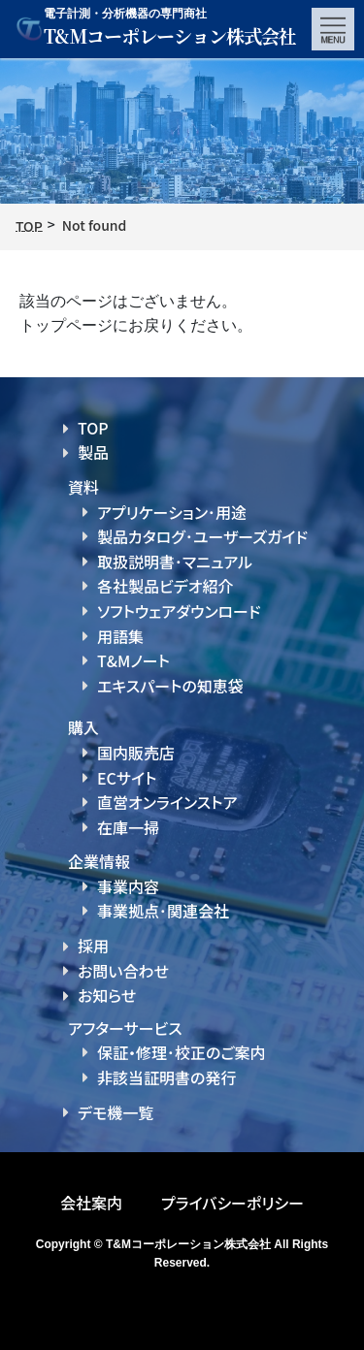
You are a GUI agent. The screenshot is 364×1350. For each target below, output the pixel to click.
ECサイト (126, 777)
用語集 (120, 636)
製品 (93, 452)
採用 (93, 945)
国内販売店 (136, 752)
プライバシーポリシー (232, 1202)
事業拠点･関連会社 (163, 910)
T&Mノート (133, 660)
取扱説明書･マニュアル (174, 561)
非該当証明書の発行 (166, 1077)
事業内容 (128, 886)
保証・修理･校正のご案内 (181, 1052)
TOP (93, 427)
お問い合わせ (123, 970)
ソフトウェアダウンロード (179, 611)
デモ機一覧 (115, 1112)
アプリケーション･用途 (172, 512)
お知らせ (107, 995)
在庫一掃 (128, 827)
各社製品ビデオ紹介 (165, 585)
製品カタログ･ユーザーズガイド (202, 536)
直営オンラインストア (167, 802)
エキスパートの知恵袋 (170, 685)
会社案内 (91, 1202)
